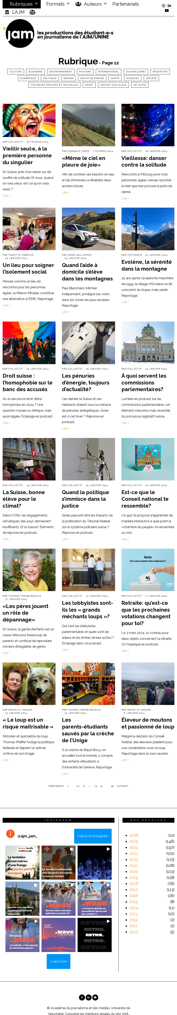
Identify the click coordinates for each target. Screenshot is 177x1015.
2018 (133, 883)
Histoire (85, 71)
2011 (133, 925)
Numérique (28, 78)
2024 (133, 847)
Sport (89, 84)
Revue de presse (92, 78)
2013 (133, 913)
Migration (160, 71)
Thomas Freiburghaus (24, 596)
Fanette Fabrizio (21, 255)
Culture (16, 71)
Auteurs (88, 4)
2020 (133, 871)
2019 (133, 877)
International (108, 71)
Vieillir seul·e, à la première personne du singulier (27, 155)
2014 (133, 907)
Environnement (60, 71)
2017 (133, 889)
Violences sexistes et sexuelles (54, 84)
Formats (55, 4)
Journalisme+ (136, 71)
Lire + (6, 196)
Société (151, 78)
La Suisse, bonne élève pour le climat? (24, 499)
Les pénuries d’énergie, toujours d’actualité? (85, 383)
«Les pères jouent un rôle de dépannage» (25, 613)
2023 (133, 853)
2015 (133, 901)
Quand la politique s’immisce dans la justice (85, 499)
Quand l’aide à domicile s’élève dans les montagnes (87, 272)
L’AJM (15, 12)
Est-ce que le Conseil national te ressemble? (145, 499)
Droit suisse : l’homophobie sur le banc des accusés (28, 383)
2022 (133, 859)
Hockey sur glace (113, 84)
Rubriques (19, 4)
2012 (133, 919)
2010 (133, 931)
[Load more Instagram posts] (58, 961)
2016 (133, 895)
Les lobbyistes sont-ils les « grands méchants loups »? (87, 610)
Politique (50, 78)
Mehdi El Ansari (20, 710)
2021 (133, 865)
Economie (35, 71)
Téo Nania (134, 255)
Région (69, 78)
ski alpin (140, 84)
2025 (133, 841)
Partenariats (125, 4)
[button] (22, 863)
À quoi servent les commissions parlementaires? (143, 383)
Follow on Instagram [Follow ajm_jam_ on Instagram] (93, 836)
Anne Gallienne (80, 255)
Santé (115, 78)
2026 (133, 835)
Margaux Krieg (78, 151)
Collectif (15, 142)
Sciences (132, 78)
